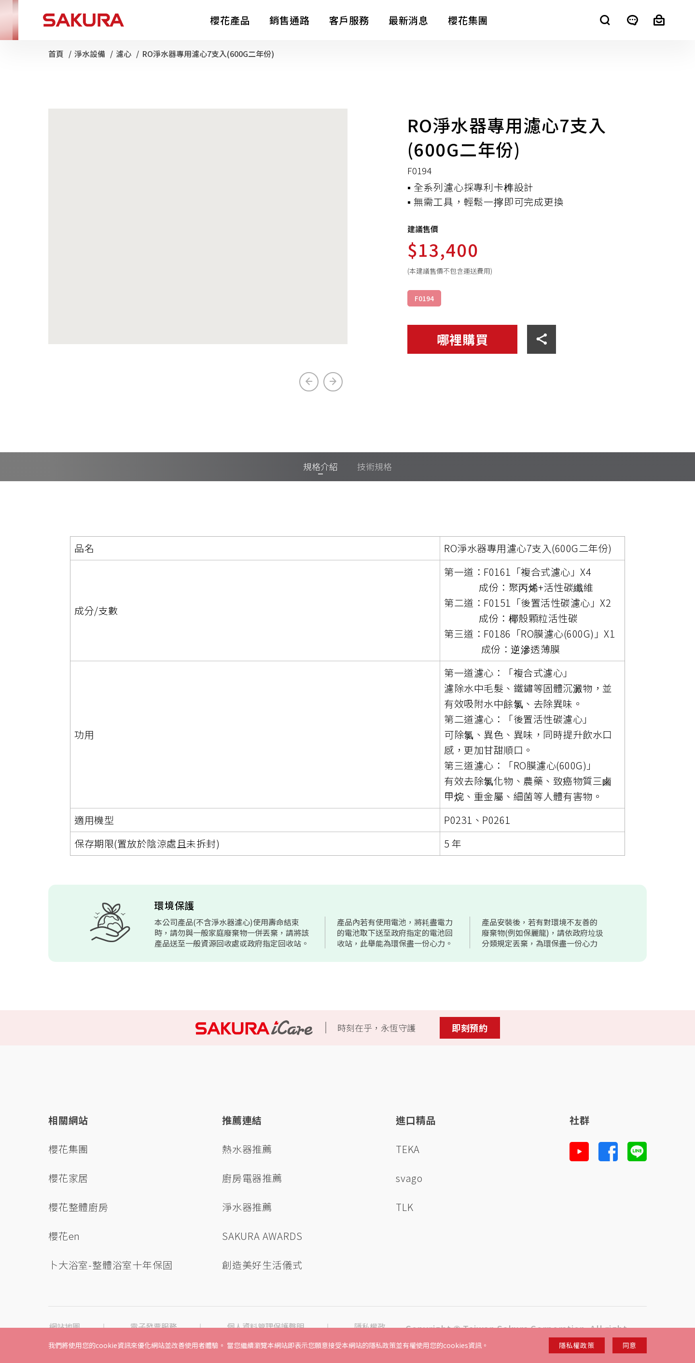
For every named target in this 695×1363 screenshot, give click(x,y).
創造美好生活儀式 (262, 1265)
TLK (404, 1207)
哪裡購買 (462, 339)
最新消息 (409, 20)
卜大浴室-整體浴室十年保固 (110, 1265)
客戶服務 (349, 20)
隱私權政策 (577, 1345)
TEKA (408, 1149)
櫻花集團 (468, 20)
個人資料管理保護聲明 (265, 1326)
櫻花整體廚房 (78, 1207)
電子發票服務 (153, 1326)
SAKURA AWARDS (262, 1236)
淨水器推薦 (247, 1207)
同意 (630, 1345)
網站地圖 (64, 1326)
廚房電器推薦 (252, 1178)
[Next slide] (333, 381)
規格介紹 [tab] (320, 466)
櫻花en (64, 1236)
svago (409, 1178)
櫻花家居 (68, 1178)
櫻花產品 (230, 20)
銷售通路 (289, 20)
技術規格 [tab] (374, 466)
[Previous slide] (309, 381)
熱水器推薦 (247, 1149)
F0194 (424, 298)
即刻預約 (470, 1027)
